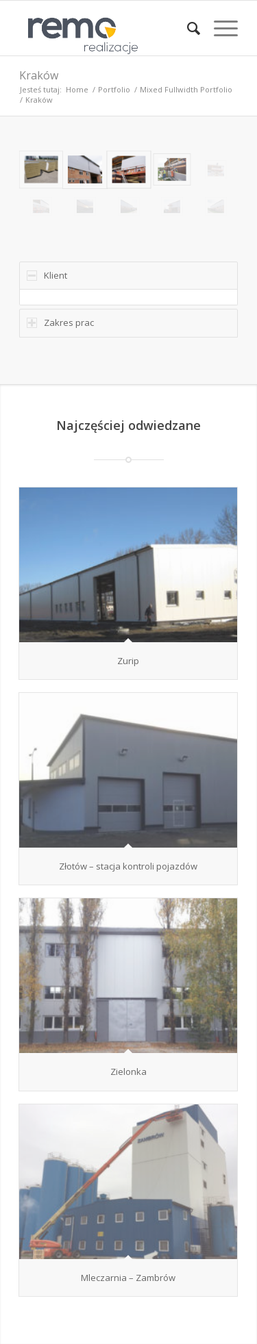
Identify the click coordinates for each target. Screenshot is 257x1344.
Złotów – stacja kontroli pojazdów (128, 866)
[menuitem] (186, 28)
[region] (128, 297)
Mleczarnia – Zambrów (128, 1277)
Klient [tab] (47, 275)
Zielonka (128, 1071)
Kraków (38, 75)
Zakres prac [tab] (60, 322)
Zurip (128, 661)
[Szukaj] (186, 28)
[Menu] (219, 28)
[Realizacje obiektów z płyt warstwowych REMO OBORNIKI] (106, 28)
